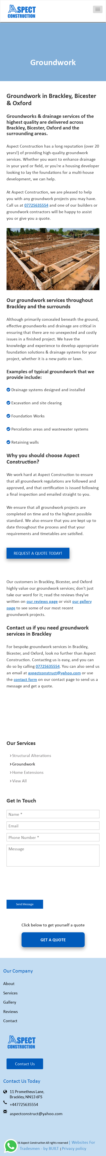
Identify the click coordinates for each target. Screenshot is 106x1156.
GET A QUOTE (53, 940)
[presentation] (40, 883)
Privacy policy (74, 1148)
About (9, 983)
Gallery (9, 1002)
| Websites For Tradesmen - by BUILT (57, 1145)
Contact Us (25, 1064)
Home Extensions (28, 772)
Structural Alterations (31, 755)
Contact (10, 1020)
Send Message (25, 904)
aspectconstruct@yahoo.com (36, 1113)
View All (19, 781)
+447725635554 (24, 1104)
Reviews (10, 1011)
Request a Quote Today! (38, 553)
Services (10, 993)
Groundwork (23, 764)
